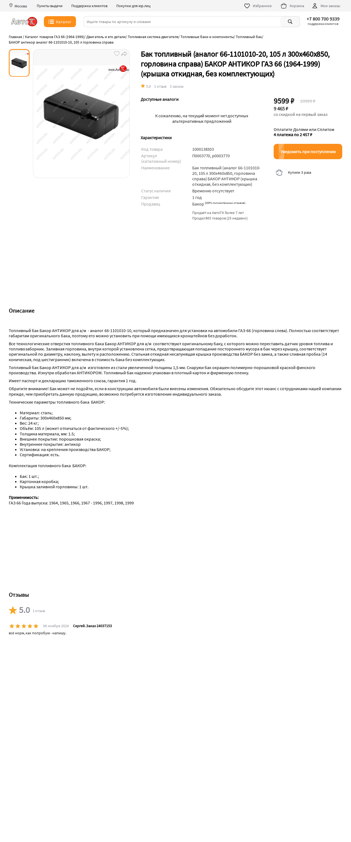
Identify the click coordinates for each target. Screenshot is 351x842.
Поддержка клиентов (89, 6)
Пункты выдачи (50, 6)
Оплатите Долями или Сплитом (304, 132)
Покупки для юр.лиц (133, 6)
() (225, 203)
